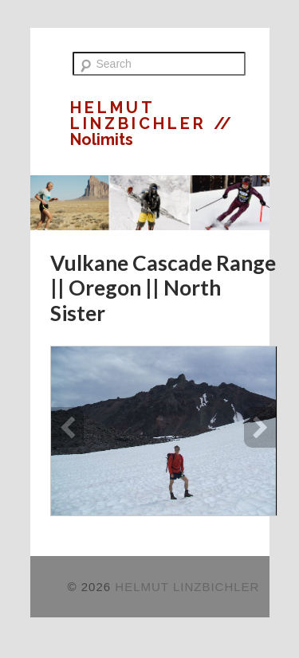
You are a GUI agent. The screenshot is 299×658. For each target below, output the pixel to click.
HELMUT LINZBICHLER (142, 115)
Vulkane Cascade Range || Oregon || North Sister (163, 288)
